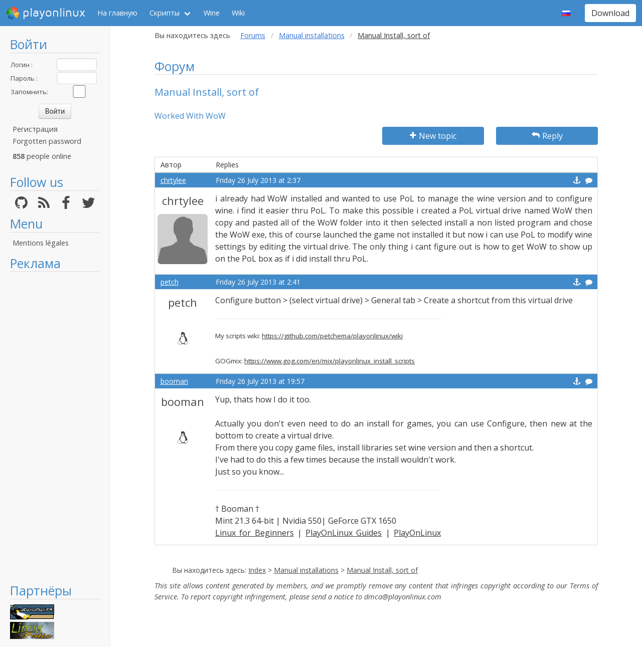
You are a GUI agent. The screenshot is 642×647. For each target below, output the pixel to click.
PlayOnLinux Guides (343, 532)
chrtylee (173, 180)
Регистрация (35, 129)
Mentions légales (41, 243)
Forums (252, 35)
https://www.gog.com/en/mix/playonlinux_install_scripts (329, 360)
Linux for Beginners (254, 532)
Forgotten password (47, 141)
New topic (433, 135)
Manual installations (312, 35)
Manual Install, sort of (382, 570)
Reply (547, 135)
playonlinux (45, 13)
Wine (212, 13)
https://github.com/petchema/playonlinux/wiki (332, 335)
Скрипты (164, 13)
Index (257, 570)
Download (610, 13)
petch (169, 282)
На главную (117, 13)
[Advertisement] (55, 427)
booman (174, 381)
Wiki (238, 13)
